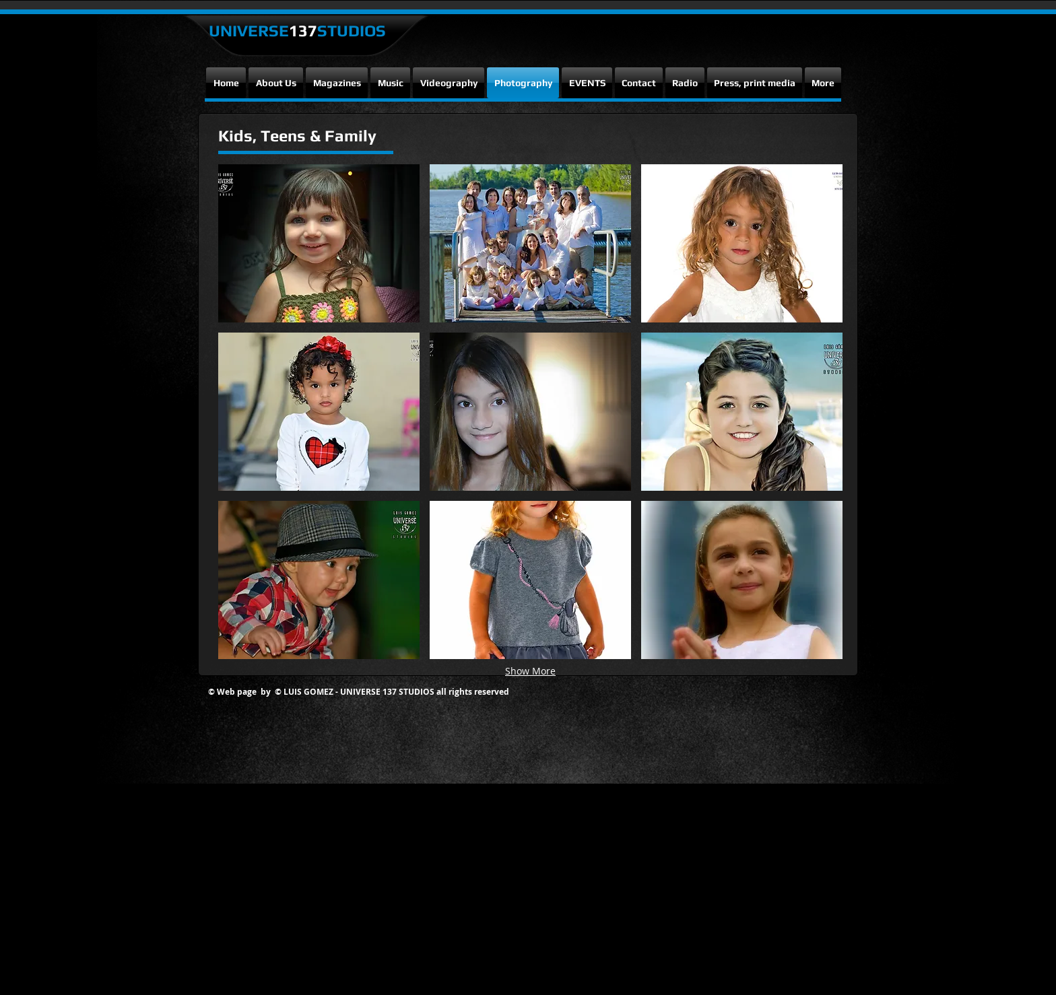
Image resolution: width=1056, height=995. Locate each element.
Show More (530, 670)
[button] (319, 243)
